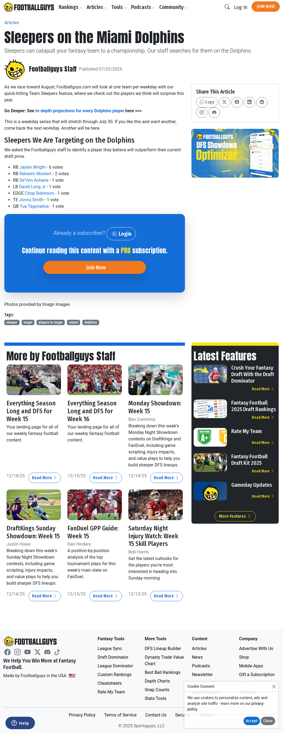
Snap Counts (157, 689)
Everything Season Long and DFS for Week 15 (31, 410)
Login (121, 234)
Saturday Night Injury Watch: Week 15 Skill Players (153, 535)
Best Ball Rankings (162, 671)
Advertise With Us (256, 648)
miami (73, 322)
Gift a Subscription (257, 674)
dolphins (90, 322)
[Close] (274, 686)
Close (268, 721)
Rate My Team (246, 431)
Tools (119, 7)
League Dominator (115, 665)
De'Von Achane (33, 180)
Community (174, 7)
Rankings (71, 7)
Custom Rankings (114, 674)
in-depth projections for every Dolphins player (79, 110)
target (28, 322)
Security (183, 714)
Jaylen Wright (32, 167)
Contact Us (156, 714)
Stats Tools (155, 697)
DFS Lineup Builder (163, 648)
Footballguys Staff (53, 69)
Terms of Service (120, 714)
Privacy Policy (82, 714)
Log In (240, 7)
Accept (252, 721)
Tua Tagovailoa (34, 206)
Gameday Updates (251, 485)
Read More (44, 477)
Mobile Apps (251, 665)
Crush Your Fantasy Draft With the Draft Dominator (252, 374)
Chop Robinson (39, 193)
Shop (244, 656)
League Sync (109, 648)
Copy (207, 102)
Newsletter (202, 674)
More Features (235, 516)
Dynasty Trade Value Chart (164, 660)
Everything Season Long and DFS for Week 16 (92, 410)
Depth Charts (157, 680)
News (197, 656)
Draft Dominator (112, 656)
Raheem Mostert (35, 173)
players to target (51, 322)
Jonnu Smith (31, 199)
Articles (97, 7)
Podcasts (143, 7)
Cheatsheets (109, 682)
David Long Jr (32, 186)
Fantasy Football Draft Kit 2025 (249, 459)
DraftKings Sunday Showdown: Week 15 (33, 531)
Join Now (266, 6)
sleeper (11, 322)
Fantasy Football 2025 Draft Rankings (253, 405)
